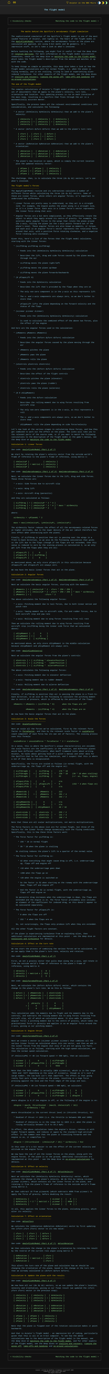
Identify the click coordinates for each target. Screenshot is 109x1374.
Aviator (80, 3)
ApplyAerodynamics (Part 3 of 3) (76, 471)
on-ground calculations (23, 79)
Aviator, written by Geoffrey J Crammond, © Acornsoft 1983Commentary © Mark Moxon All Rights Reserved (55, 1371)
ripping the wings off (51, 77)
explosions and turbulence (25, 939)
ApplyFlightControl (32, 651)
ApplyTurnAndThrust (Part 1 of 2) (40, 981)
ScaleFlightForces (31, 724)
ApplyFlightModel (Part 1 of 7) (39, 956)
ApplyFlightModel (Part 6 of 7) (39, 1172)
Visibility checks (21, 21)
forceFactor (28, 731)
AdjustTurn (27, 1221)
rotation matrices (24, 54)
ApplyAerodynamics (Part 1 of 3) (39, 471)
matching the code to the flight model (75, 56)
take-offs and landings (78, 77)
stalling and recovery (26, 77)
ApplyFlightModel (24, 41)
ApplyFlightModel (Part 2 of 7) (39, 449)
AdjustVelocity (65, 1172)
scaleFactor (88, 731)
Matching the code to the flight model (76, 21)
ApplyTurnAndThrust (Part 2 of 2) (40, 1036)
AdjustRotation (65, 1243)
